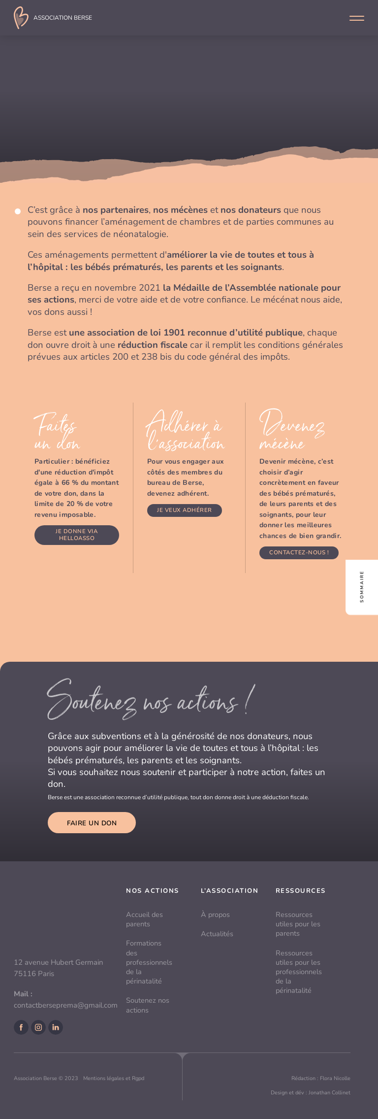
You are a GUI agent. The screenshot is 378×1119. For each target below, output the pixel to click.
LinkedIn (55, 1027)
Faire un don (92, 823)
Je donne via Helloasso (76, 534)
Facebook (21, 1027)
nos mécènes (180, 209)
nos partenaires (116, 209)
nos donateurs (250, 209)
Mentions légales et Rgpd (113, 1078)
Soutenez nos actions (147, 1005)
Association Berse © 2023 (46, 1078)
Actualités (217, 934)
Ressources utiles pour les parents (298, 924)
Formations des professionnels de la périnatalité (149, 962)
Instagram (38, 1027)
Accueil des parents (144, 919)
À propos (215, 914)
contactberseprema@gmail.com (66, 1005)
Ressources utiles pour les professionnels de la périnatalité (299, 972)
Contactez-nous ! (299, 552)
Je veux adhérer (184, 510)
